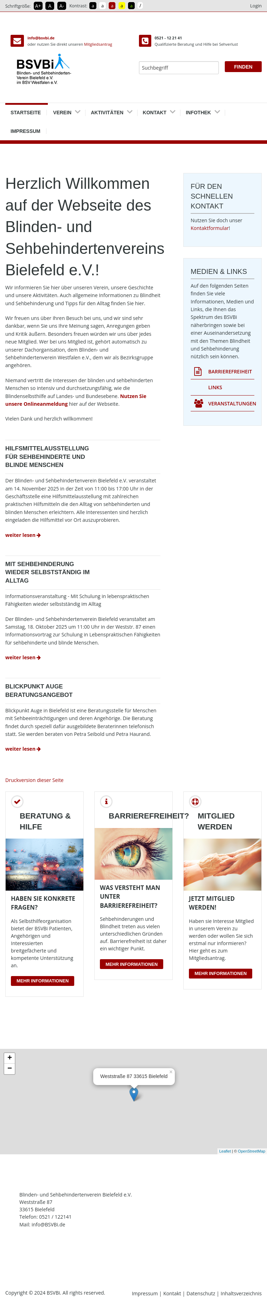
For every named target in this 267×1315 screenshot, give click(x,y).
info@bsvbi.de (41, 37)
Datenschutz (201, 1293)
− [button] (9, 1069)
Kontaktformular (210, 228)
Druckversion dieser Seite (34, 780)
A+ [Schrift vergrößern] (38, 5)
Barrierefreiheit (223, 372)
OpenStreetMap (251, 1151)
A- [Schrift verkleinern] (61, 5)
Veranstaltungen (224, 404)
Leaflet (225, 1151)
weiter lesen (23, 535)
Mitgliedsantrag (98, 44)
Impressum (25, 128)
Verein (62, 110)
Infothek (198, 110)
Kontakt (154, 110)
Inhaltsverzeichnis (241, 1293)
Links (215, 387)
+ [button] (9, 1058)
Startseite (26, 110)
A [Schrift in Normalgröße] (49, 5)
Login (256, 5)
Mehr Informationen (43, 980)
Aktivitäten (107, 110)
